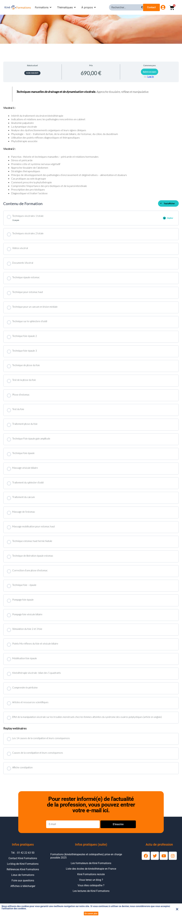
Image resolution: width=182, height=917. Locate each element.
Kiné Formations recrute (91, 876)
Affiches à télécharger (22, 888)
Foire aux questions (23, 883)
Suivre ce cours (149, 72)
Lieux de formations (22, 877)
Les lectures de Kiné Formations (91, 893)
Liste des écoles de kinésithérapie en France (91, 871)
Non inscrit (32, 73)
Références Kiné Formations (23, 872)
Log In (150, 76)
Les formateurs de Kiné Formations (91, 865)
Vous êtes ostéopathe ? (91, 888)
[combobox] (125, 7)
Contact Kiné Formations (22, 860)
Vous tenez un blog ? (91, 882)
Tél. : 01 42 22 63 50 (22, 855)
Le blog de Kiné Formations (22, 866)
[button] (177, 909)
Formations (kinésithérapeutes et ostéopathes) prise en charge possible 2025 (86, 858)
